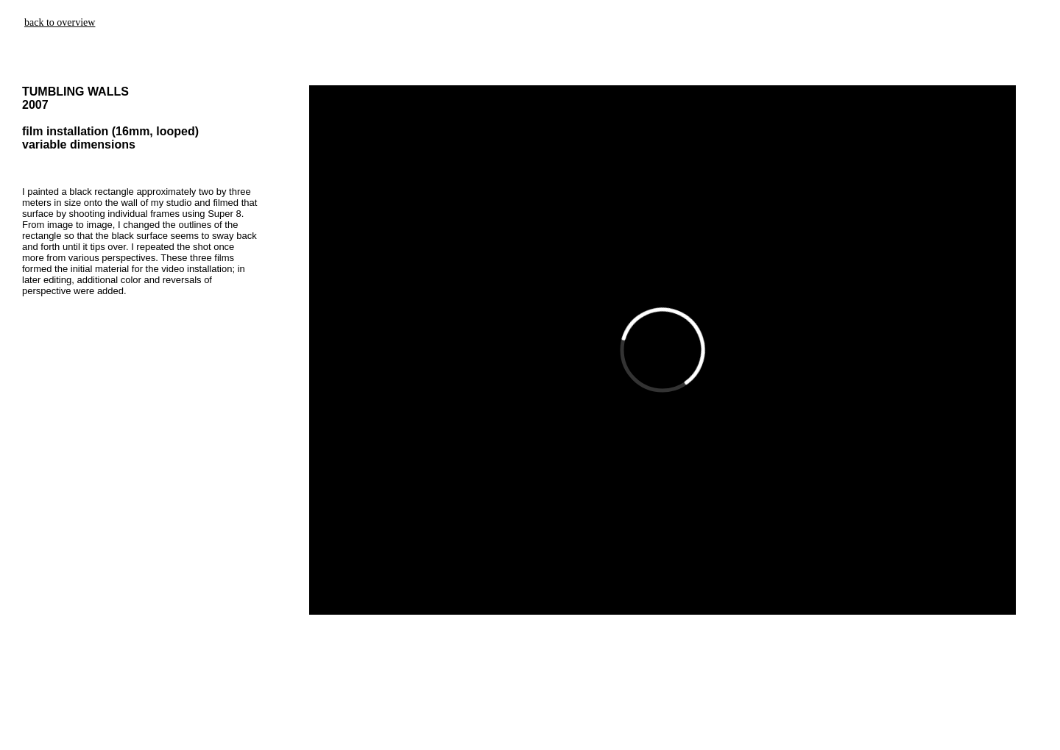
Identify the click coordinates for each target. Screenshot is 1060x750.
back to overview (59, 22)
